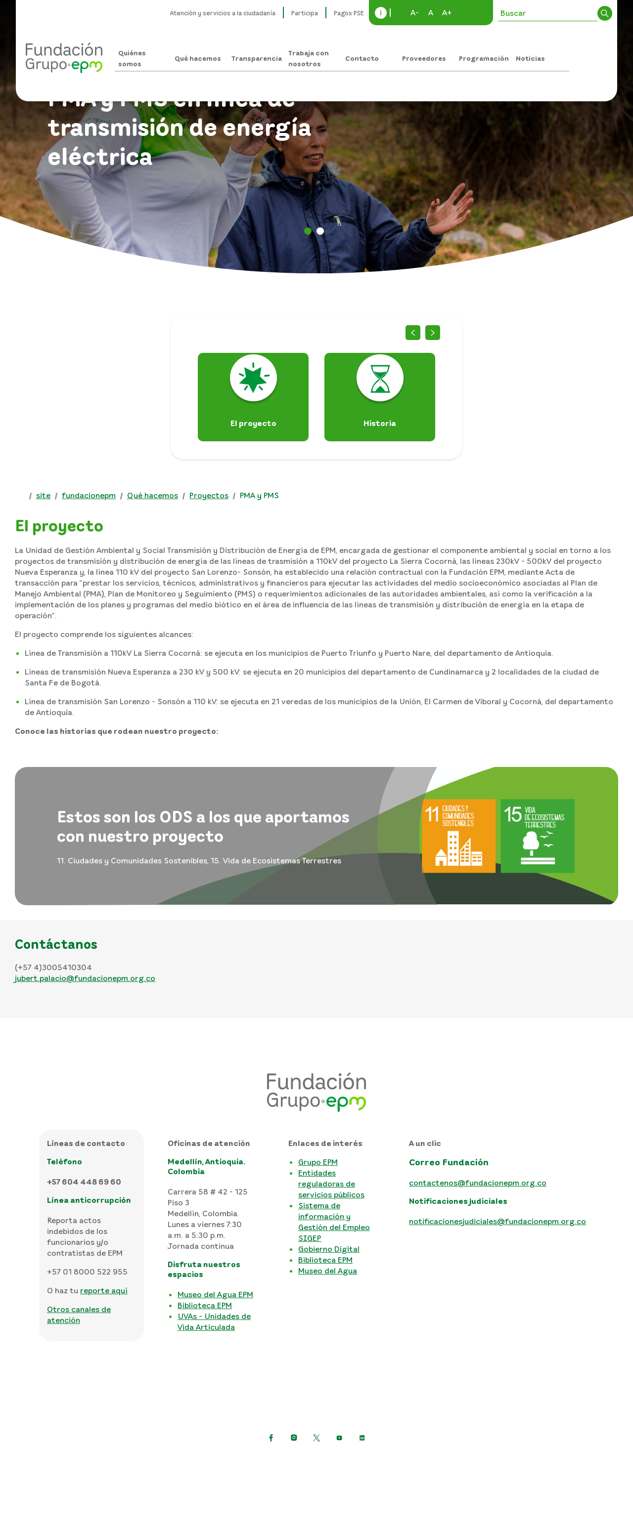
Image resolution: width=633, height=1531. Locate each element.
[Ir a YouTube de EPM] (339, 1437)
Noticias (530, 58)
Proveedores (424, 58)
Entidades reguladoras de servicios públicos (331, 1183)
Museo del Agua (327, 1271)
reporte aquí (104, 1290)
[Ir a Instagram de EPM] (294, 1437)
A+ (447, 12)
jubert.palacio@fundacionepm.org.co (85, 978)
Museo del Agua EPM (215, 1294)
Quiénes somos (132, 58)
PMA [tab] (308, 231)
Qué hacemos (198, 58)
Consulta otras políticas (316, 1478)
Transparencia (256, 58)
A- (414, 12)
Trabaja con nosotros (308, 58)
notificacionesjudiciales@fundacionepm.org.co (497, 1221)
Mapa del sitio (462, 1462)
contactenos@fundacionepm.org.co (477, 1183)
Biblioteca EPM (205, 1305)
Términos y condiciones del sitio (366, 1462)
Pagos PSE (349, 13)
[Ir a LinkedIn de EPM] (362, 1437)
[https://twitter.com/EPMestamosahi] (316, 1437)
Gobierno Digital (329, 1249)
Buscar (604, 13)
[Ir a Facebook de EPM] (271, 1437)
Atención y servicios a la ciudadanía (222, 13)
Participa (304, 13)
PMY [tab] (320, 231)
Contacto (362, 58)
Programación (484, 58)
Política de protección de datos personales (215, 1462)
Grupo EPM (318, 1162)
